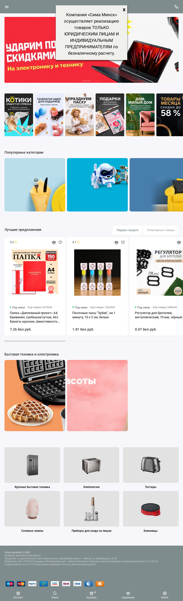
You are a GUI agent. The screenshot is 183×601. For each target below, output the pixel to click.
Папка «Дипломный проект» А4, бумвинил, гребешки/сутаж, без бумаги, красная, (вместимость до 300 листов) (34, 317)
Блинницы (151, 530)
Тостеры (150, 487)
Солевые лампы (32, 530)
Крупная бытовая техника (32, 487)
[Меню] (6, 6)
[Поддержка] (176, 6)
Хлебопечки (91, 487)
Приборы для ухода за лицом (91, 530)
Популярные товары (161, 230)
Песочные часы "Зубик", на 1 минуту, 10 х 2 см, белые (93, 315)
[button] (11, 50)
